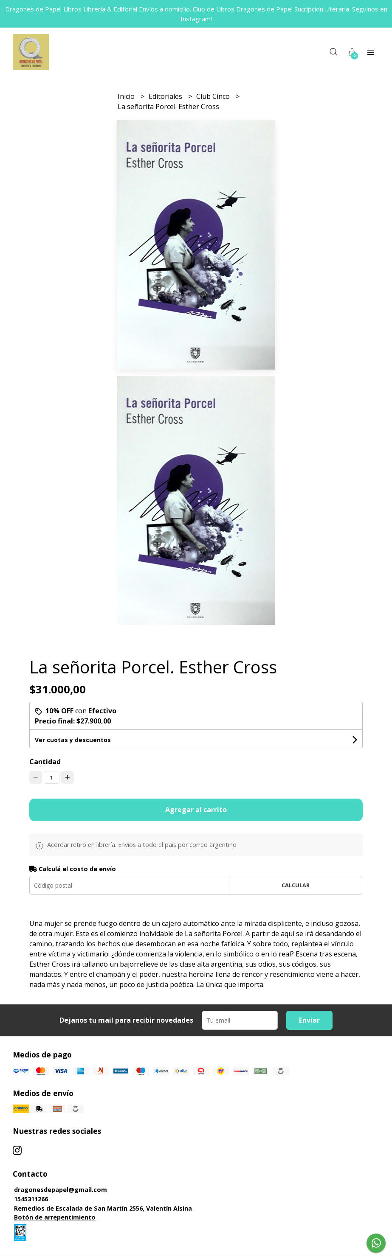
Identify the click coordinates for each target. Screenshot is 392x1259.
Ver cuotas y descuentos (73, 740)
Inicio (127, 96)
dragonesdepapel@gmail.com (60, 1190)
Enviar (309, 1020)
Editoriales (166, 96)
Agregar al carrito (196, 809)
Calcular (296, 885)
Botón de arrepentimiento (55, 1217)
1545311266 (31, 1199)
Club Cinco (213, 96)
